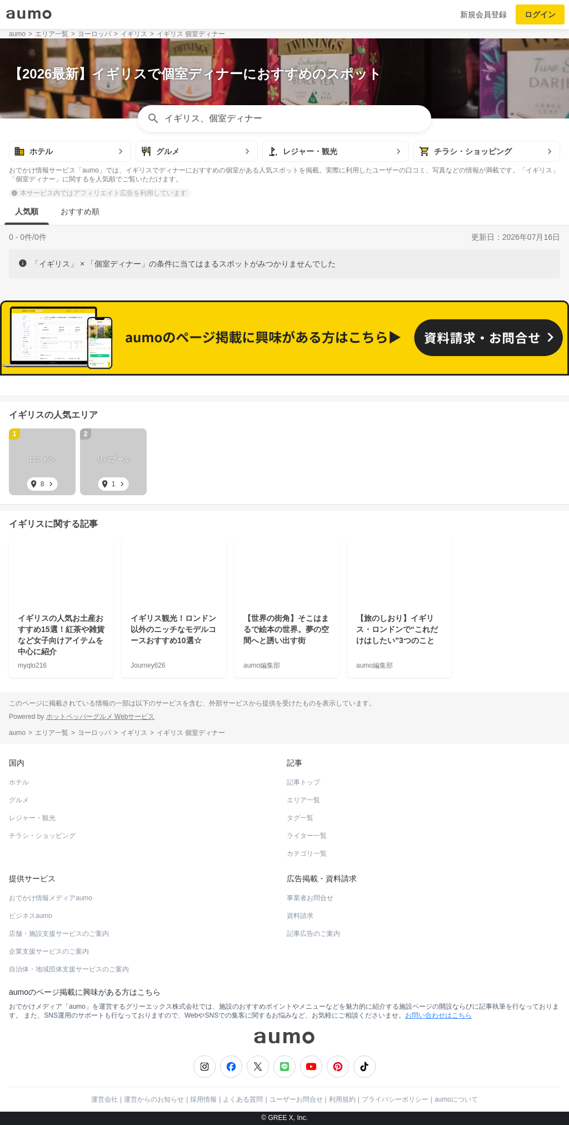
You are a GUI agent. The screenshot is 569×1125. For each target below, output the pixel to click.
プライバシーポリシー (395, 1099)
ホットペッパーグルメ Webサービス (100, 717)
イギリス (26, 415)
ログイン (540, 14)
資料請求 (300, 915)
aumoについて (456, 1099)
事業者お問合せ (310, 898)
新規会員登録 (483, 14)
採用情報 (203, 1099)
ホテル (19, 782)
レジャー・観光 (32, 818)
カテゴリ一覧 (307, 853)
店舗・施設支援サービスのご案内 (59, 933)
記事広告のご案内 (313, 933)
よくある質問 (243, 1099)
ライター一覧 (307, 835)
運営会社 (104, 1099)
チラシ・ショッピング (42, 835)
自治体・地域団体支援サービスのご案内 (69, 969)
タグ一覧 (300, 818)
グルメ (19, 800)
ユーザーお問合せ (296, 1099)
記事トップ (303, 782)
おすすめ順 (80, 211)
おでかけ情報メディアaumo (50, 898)
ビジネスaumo (30, 915)
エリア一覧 (303, 800)
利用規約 (342, 1099)
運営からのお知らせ (154, 1099)
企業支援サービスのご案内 (49, 951)
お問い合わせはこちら (438, 1015)
